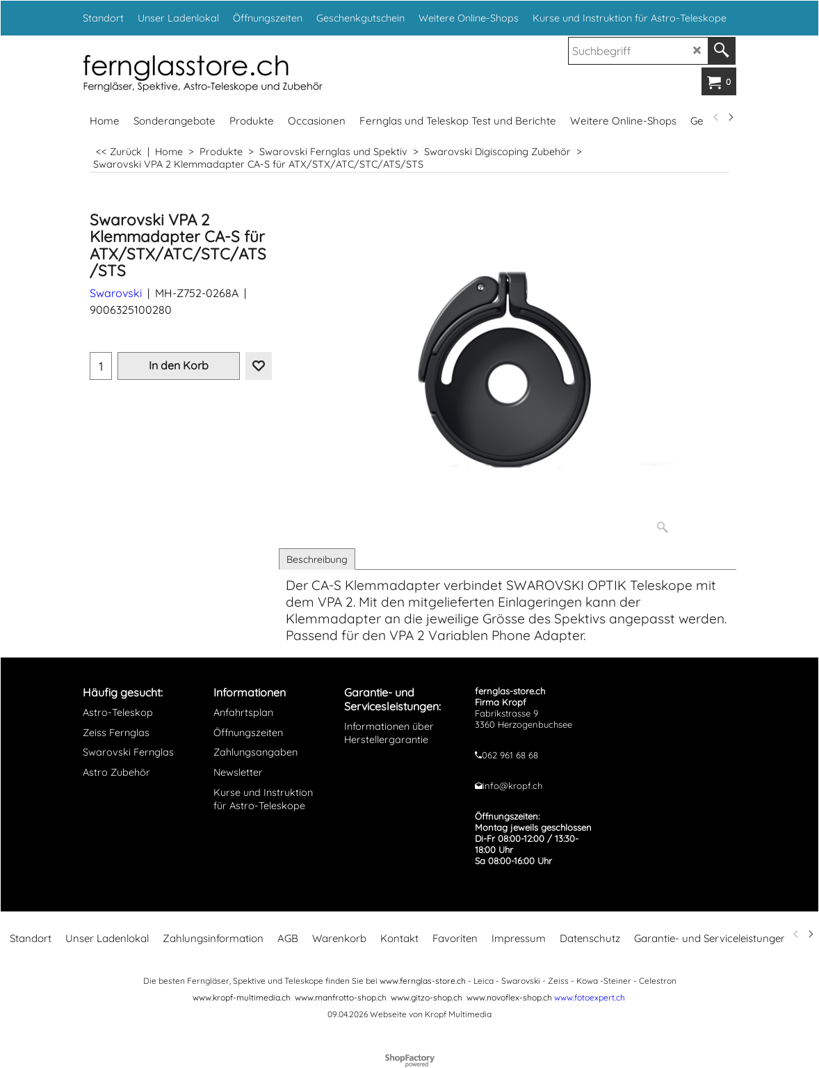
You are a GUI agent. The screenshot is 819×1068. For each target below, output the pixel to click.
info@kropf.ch (512, 785)
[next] (730, 117)
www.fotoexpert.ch (589, 997)
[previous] (716, 117)
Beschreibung (317, 559)
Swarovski (116, 293)
